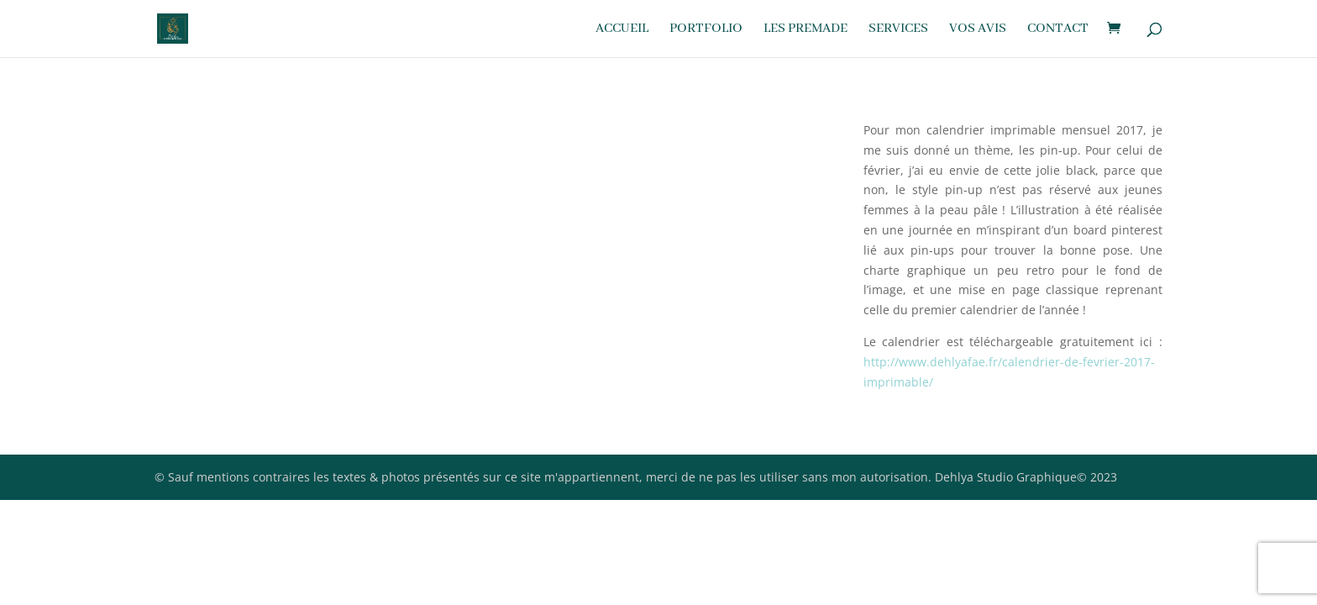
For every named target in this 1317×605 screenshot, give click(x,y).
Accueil (622, 30)
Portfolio (705, 30)
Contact (1058, 30)
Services (898, 30)
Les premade (805, 30)
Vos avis (977, 30)
